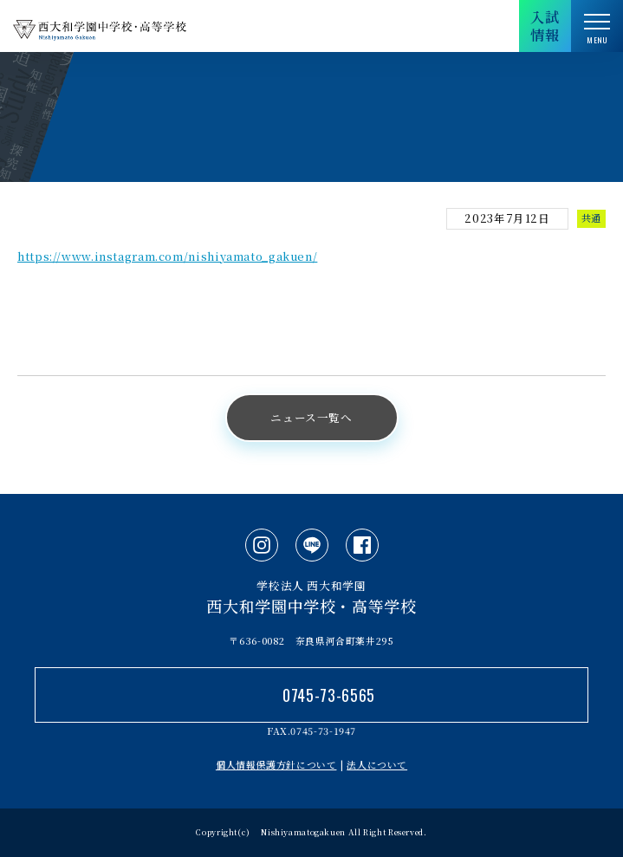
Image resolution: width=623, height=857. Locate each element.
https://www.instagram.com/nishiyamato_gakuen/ (167, 256)
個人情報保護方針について (276, 764)
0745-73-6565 (328, 695)
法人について (377, 764)
